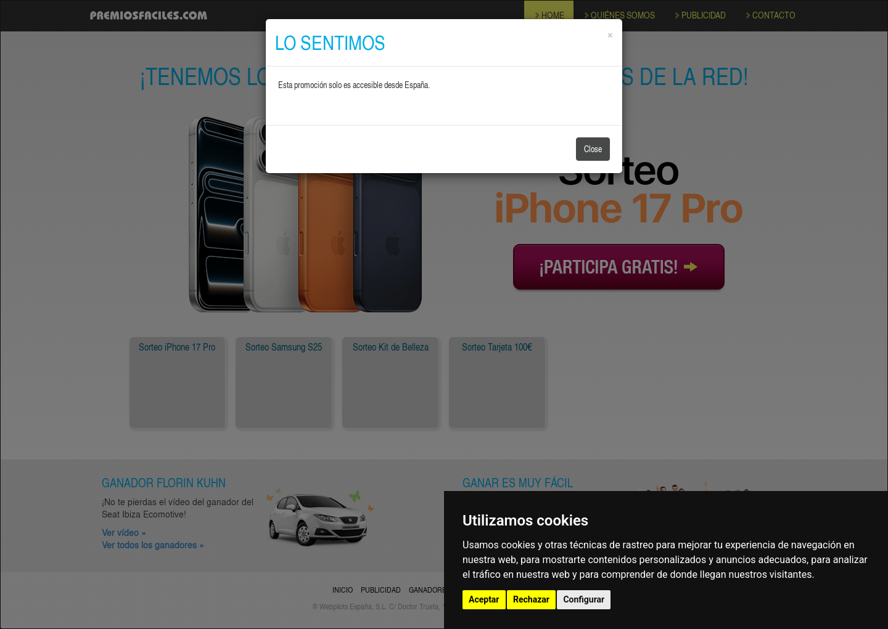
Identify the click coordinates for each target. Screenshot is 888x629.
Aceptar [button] (484, 599)
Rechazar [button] (531, 599)
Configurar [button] (583, 599)
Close (593, 149)
